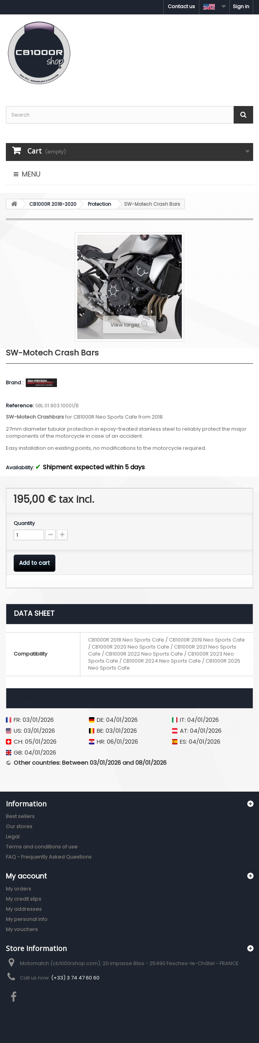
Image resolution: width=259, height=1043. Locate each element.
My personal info (27, 919)
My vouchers (22, 929)
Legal (13, 836)
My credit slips (23, 899)
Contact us (181, 6)
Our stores (19, 826)
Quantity (24, 523)
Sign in (241, 6)
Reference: (20, 405)
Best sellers (20, 816)
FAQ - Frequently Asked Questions (49, 857)
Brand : (15, 382)
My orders (18, 889)
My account (26, 876)
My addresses (24, 909)
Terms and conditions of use (42, 846)
